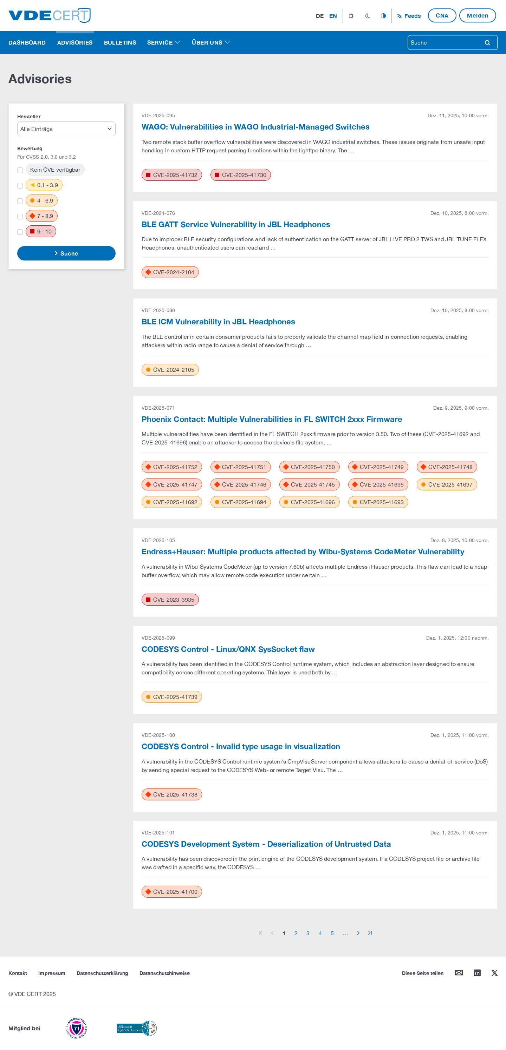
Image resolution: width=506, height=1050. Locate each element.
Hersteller (28, 116)
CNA (442, 15)
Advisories (75, 42)
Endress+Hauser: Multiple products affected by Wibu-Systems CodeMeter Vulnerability (303, 551)
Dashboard (27, 42)
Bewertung (30, 148)
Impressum (51, 973)
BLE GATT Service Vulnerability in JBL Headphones (236, 224)
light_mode (351, 16)
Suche (68, 253)
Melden (477, 15)
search (487, 42)
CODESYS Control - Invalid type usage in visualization (241, 746)
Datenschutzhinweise (165, 973)
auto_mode (383, 16)
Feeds (412, 15)
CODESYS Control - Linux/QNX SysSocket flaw (228, 649)
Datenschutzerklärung (102, 973)
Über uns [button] (207, 42)
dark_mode (367, 16)
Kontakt (17, 973)
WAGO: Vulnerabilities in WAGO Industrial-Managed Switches (256, 126)
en (333, 15)
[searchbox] (443, 42)
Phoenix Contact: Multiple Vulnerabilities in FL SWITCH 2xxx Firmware (272, 419)
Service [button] (160, 42)
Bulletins (120, 42)
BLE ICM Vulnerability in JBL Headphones (218, 321)
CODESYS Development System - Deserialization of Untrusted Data (266, 843)
